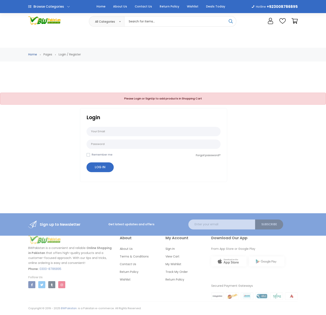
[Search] (230, 21)
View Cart (172, 256)
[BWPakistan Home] (71, 240)
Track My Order (176, 272)
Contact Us (143, 6)
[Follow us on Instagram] (61, 284)
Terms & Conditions (134, 256)
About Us (120, 6)
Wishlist (192, 6)
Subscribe (269, 224)
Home (100, 6)
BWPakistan (69, 308)
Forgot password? (208, 155)
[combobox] (106, 21)
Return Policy (169, 6)
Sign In (170, 249)
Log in (100, 167)
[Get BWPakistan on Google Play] (266, 264)
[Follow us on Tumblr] (51, 284)
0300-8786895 (50, 269)
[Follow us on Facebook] (31, 284)
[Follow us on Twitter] (41, 284)
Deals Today (215, 6)
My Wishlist (173, 264)
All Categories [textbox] (105, 22)
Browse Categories (49, 6)
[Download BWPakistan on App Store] (229, 262)
